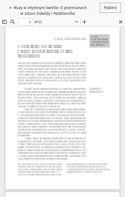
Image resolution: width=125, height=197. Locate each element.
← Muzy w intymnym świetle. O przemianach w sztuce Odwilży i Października (48, 10)
